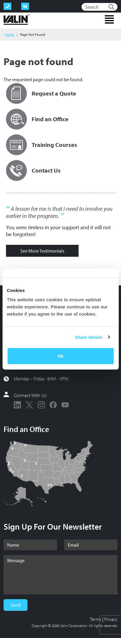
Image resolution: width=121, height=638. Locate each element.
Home (9, 34)
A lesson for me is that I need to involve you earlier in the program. (59, 212)
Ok (60, 356)
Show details (89, 336)
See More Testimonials (42, 251)
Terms (95, 619)
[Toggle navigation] (109, 19)
